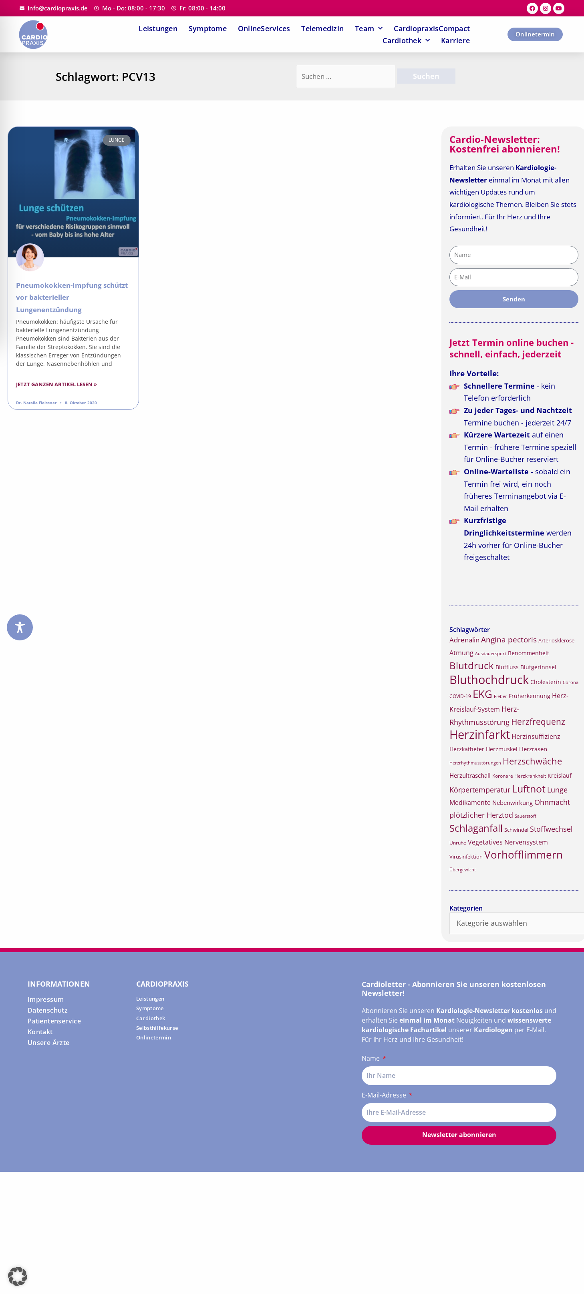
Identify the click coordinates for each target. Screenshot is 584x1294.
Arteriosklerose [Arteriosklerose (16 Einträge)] (556, 640)
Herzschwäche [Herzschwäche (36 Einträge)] (532, 761)
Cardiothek (406, 40)
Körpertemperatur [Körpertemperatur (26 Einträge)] (479, 789)
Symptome (208, 28)
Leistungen (158, 28)
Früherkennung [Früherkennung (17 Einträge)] (529, 696)
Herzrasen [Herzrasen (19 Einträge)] (533, 749)
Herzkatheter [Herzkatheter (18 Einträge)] (466, 749)
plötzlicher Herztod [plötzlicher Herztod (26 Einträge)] (481, 815)
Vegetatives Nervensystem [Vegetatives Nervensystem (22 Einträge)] (508, 842)
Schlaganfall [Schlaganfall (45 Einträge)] (476, 828)
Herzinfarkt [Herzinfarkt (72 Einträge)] (479, 734)
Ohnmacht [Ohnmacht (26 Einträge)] (552, 802)
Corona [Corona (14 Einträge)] (570, 682)
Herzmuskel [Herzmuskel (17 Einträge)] (502, 749)
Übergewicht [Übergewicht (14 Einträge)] (462, 870)
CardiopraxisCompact (432, 28)
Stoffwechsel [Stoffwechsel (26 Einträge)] (551, 829)
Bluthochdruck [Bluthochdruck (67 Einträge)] (489, 679)
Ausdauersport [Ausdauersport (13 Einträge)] (490, 653)
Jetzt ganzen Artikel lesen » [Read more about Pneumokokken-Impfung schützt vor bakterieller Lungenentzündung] (56, 384)
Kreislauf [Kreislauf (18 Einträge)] (560, 775)
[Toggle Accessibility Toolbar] (20, 627)
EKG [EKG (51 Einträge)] (482, 694)
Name (371, 1058)
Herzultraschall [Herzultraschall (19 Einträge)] (470, 775)
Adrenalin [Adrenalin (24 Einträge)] (464, 639)
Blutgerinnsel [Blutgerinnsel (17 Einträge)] (538, 667)
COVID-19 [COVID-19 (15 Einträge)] (460, 696)
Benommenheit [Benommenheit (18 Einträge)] (528, 653)
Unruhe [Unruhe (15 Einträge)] (457, 842)
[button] (17, 1276)
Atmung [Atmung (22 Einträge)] (461, 652)
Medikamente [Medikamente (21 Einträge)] (470, 802)
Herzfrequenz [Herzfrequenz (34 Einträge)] (538, 721)
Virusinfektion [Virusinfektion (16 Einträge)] (466, 856)
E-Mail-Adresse (385, 1095)
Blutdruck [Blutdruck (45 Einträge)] (471, 665)
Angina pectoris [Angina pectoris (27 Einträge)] (509, 639)
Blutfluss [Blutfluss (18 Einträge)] (507, 667)
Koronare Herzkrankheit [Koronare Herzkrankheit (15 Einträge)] (519, 775)
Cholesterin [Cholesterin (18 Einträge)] (545, 682)
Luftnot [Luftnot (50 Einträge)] (529, 788)
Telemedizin (322, 28)
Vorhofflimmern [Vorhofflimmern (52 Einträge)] (523, 855)
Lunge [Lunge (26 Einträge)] (557, 789)
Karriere (455, 40)
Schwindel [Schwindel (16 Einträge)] (516, 829)
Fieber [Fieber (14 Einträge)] (500, 696)
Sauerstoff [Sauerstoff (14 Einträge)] (525, 816)
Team (369, 28)
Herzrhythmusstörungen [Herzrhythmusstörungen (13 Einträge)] (475, 763)
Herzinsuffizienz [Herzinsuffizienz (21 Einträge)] (536, 736)
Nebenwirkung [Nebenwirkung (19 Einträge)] (512, 802)
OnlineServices (264, 28)
